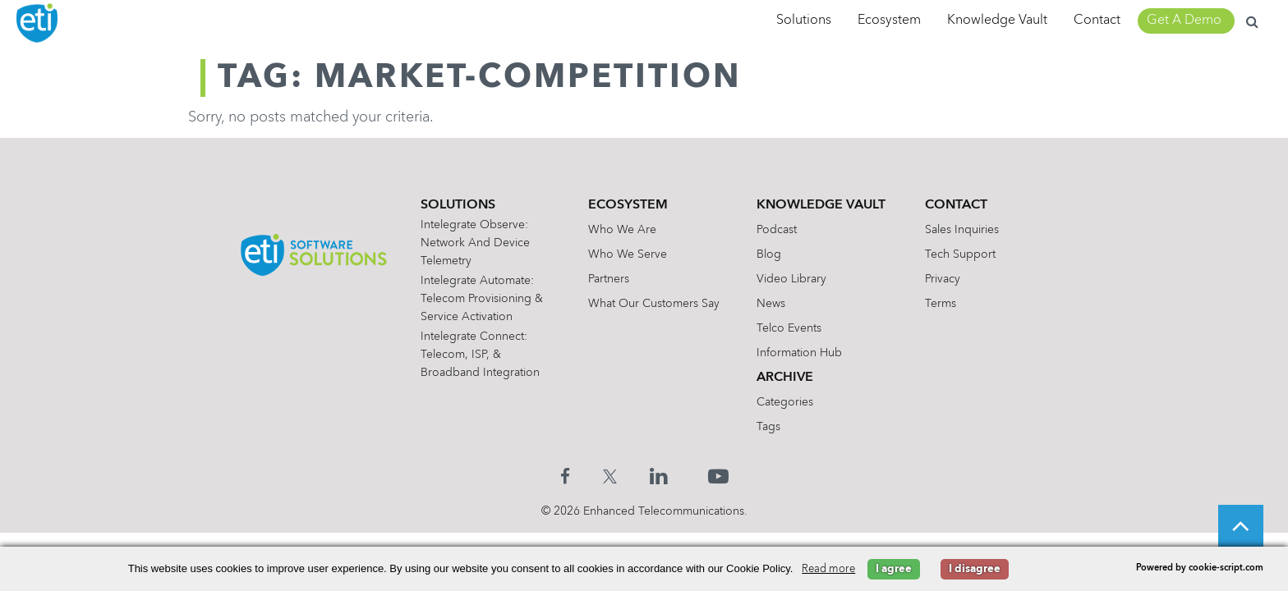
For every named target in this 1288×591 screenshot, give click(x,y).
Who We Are (622, 230)
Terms (940, 303)
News (771, 303)
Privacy (942, 279)
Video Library (791, 279)
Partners (608, 279)
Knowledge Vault (997, 20)
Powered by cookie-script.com (1199, 568)
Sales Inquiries (962, 230)
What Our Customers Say (654, 303)
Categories (785, 402)
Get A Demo (1184, 20)
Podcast (777, 230)
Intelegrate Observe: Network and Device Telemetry (475, 243)
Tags (768, 427)
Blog (769, 254)
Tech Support (960, 254)
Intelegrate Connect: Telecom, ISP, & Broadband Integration (480, 354)
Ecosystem (889, 20)
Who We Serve (627, 254)
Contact (1097, 20)
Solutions (803, 20)
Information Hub (799, 353)
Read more (828, 569)
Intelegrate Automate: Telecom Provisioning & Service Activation (482, 299)
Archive (785, 377)
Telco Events (789, 328)
